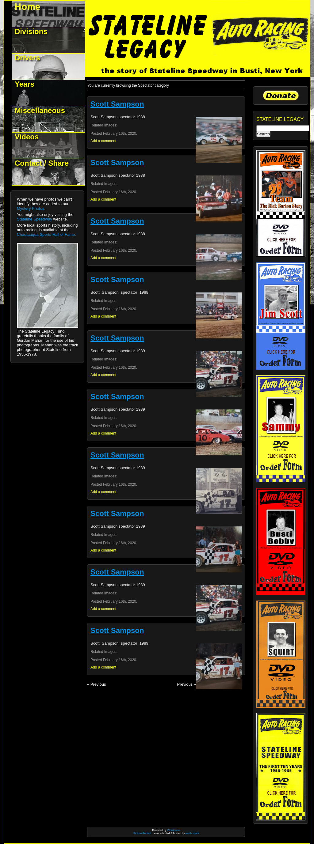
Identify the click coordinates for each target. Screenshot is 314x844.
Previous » (186, 684)
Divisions (31, 31)
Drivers (27, 58)
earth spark (192, 833)
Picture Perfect (142, 833)
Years (24, 84)
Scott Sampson (117, 104)
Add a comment (103, 141)
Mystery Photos (30, 208)
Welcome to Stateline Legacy (49, 14)
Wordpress (173, 830)
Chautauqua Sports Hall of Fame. (46, 234)
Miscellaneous (40, 110)
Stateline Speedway (34, 219)
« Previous (96, 684)
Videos (27, 137)
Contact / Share (42, 163)
